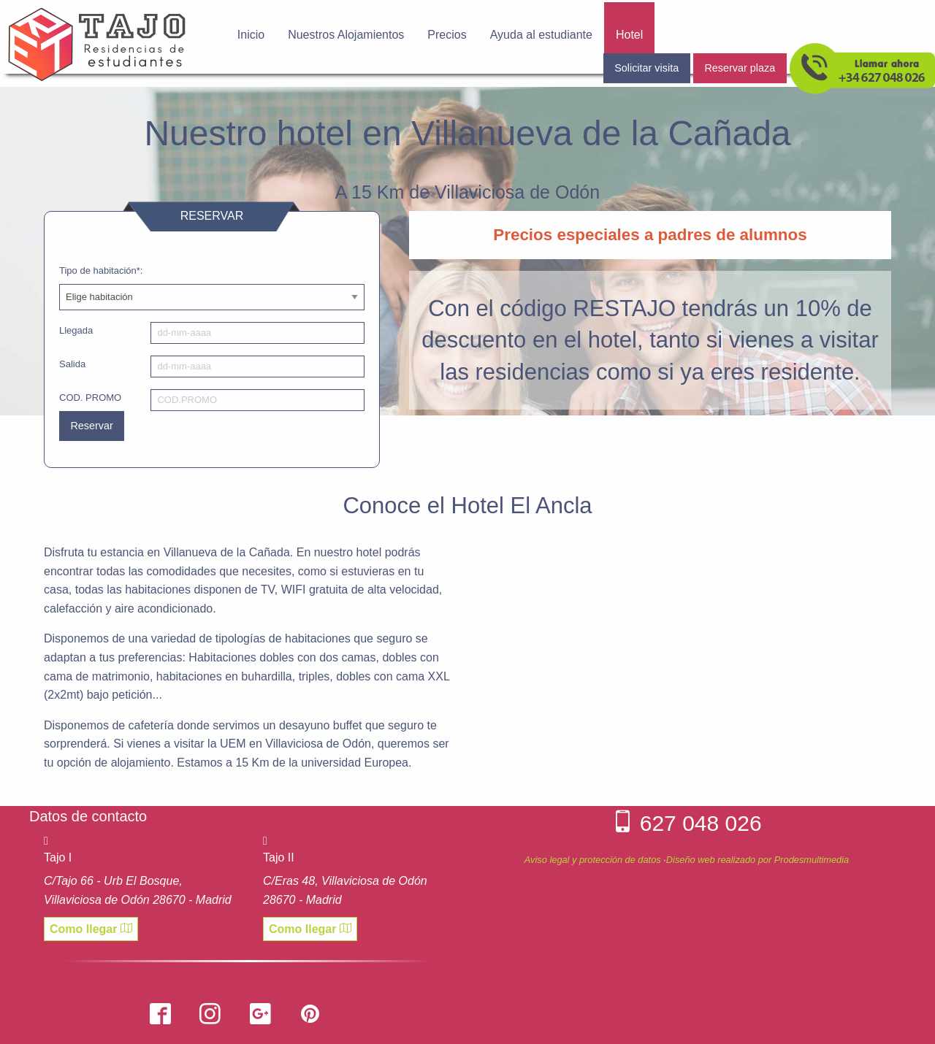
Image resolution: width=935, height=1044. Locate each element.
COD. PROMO (90, 397)
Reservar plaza (739, 68)
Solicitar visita (646, 68)
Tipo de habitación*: (100, 270)
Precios (446, 34)
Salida (72, 363)
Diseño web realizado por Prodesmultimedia (757, 859)
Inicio (250, 34)
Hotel (629, 34)
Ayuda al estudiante (541, 34)
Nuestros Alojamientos (346, 34)
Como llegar (91, 928)
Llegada (76, 330)
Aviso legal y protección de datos (592, 859)
